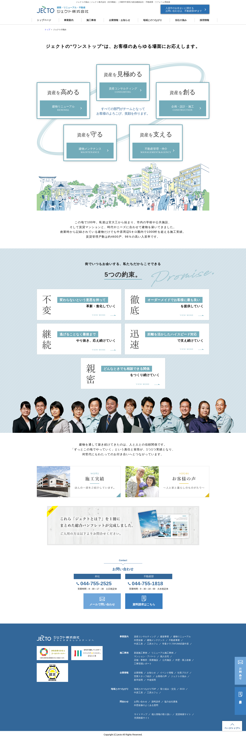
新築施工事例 (140, 653)
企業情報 (138, 672)
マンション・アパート (145, 656)
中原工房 (138, 643)
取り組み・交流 (168, 689)
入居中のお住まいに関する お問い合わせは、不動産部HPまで (184, 9)
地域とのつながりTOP (145, 689)
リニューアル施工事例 (162, 653)
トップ (47, 29)
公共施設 (166, 660)
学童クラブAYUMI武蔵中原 (175, 643)
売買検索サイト (142, 718)
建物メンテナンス (156, 640)
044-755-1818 (147, 583)
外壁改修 (138, 640)
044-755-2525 (96, 583)
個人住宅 (164, 656)
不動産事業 (174, 640)
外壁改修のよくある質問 (146, 705)
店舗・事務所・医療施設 (146, 660)
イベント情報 (166, 672)
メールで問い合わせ (102, 604)
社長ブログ (182, 672)
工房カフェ (152, 643)
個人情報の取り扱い (161, 714)
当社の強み (181, 20)
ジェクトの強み (178, 676)
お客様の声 (161, 676)
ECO (182, 689)
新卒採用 (138, 680)
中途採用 (151, 680)
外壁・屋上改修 (183, 660)
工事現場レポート (143, 663)
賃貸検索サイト (183, 714)
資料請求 (240, 699)
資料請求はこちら (144, 604)
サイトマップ (140, 714)
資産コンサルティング (145, 636)
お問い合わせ (240, 672)
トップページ (44, 20)
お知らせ (151, 672)
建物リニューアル (182, 636)
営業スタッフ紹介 (143, 676)
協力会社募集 (171, 701)
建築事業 (164, 636)
